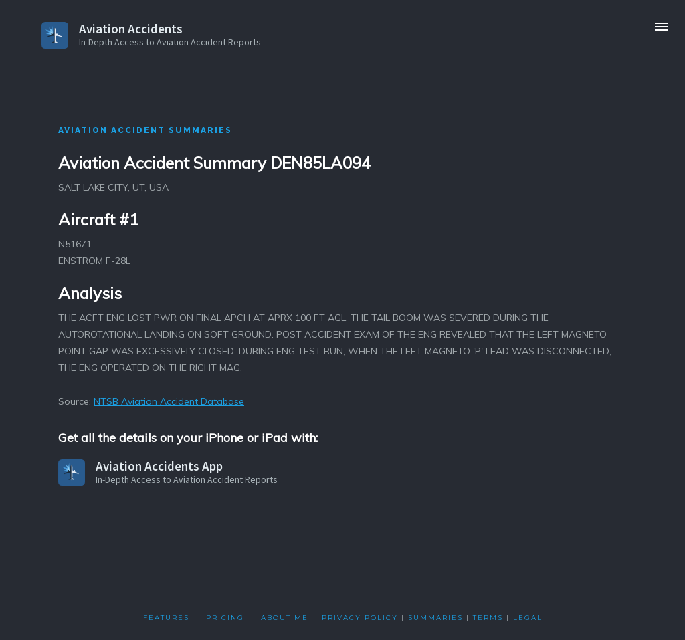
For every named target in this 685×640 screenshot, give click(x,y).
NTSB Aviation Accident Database (169, 401)
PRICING (225, 617)
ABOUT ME (284, 617)
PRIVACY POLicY (360, 617)
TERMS (488, 617)
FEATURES (166, 617)
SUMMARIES (435, 617)
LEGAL (528, 617)
